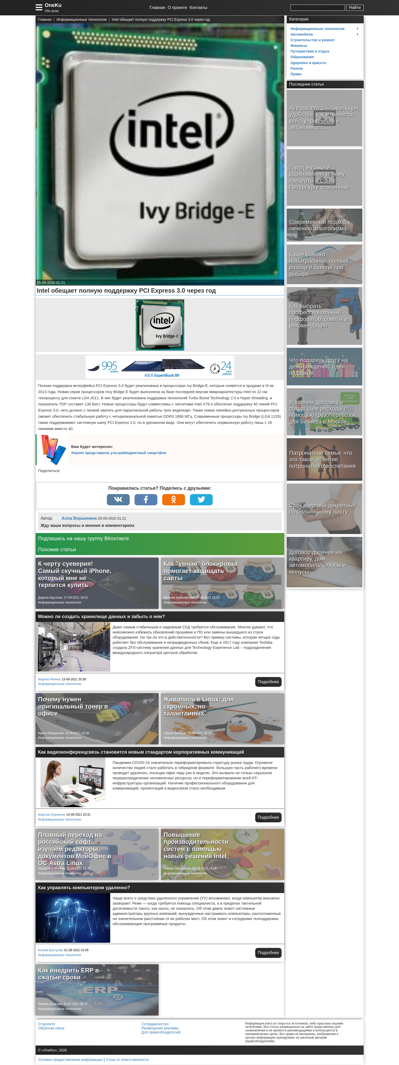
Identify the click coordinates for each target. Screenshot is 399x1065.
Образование (302, 57)
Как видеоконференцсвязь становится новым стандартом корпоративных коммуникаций (141, 752)
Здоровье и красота (308, 63)
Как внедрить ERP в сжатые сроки (68, 974)
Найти (355, 7)
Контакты (198, 7)
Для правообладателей (161, 1032)
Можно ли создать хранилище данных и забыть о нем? (101, 616)
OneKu (53, 5)
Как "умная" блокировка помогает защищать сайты (200, 570)
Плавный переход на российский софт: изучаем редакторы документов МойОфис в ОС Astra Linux (75, 849)
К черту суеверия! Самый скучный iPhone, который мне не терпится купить (74, 574)
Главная (157, 7)
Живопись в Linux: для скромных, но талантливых (198, 706)
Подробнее (268, 682)
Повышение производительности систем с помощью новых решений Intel (195, 846)
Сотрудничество (155, 1024)
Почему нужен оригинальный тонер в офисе (73, 706)
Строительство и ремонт (313, 40)
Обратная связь (51, 1028)
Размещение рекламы (160, 1028)
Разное (297, 68)
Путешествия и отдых (310, 51)
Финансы (299, 46)
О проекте (177, 7)
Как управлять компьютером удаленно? (84, 887)
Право (296, 74)
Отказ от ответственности (127, 1060)
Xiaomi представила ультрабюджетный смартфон (119, 452)
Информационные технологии (59, 602)
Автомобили (302, 34)
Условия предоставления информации (70, 1060)
